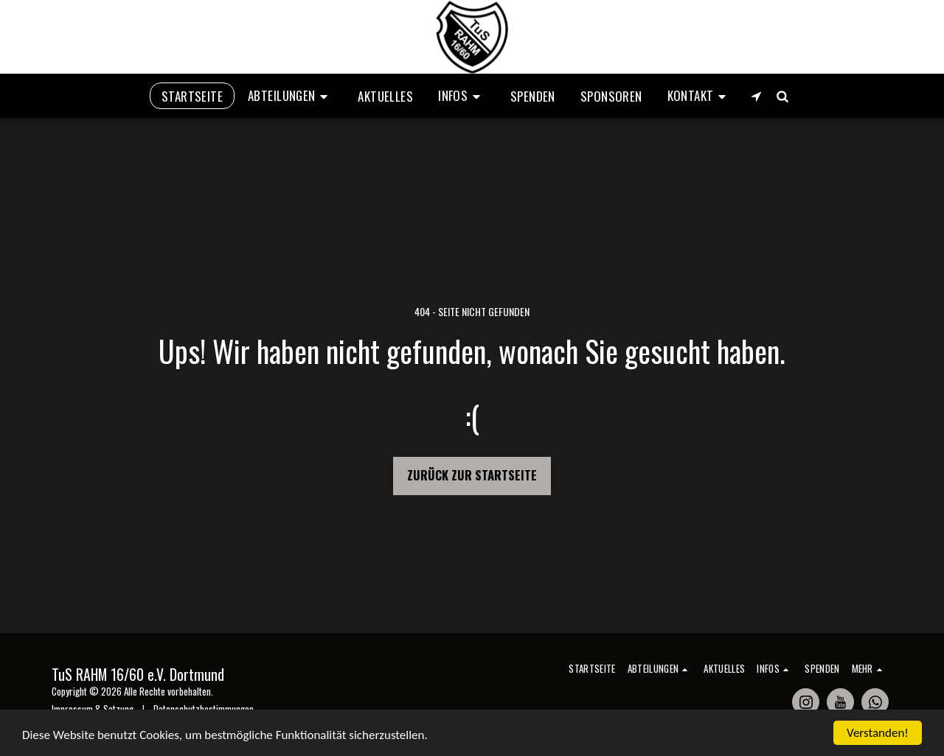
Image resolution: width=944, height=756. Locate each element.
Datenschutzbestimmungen (203, 708)
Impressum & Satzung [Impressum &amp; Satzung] (92, 708)
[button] (290, 96)
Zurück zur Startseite (472, 475)
